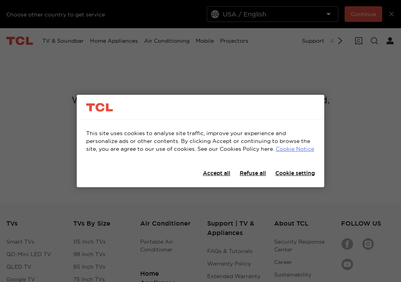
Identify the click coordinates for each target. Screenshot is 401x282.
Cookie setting (295, 173)
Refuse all (253, 173)
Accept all (216, 173)
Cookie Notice (295, 148)
